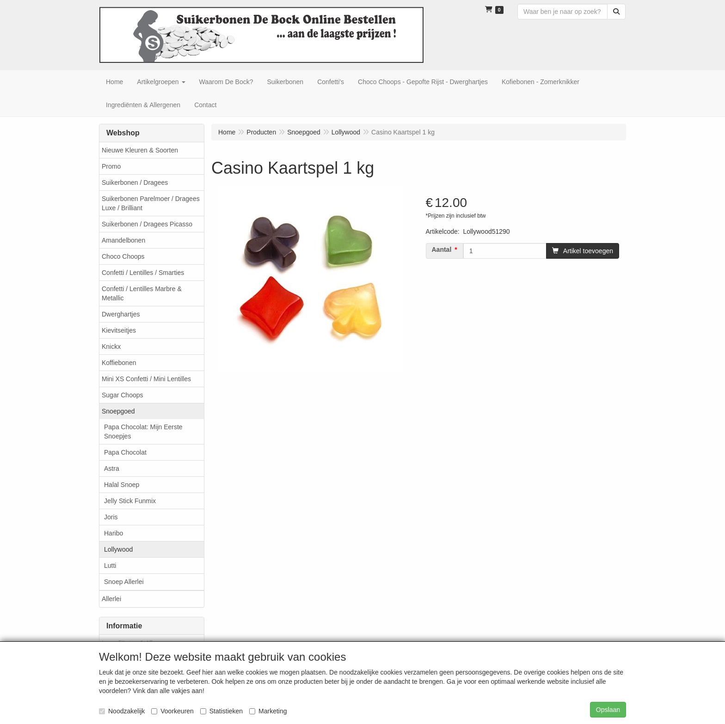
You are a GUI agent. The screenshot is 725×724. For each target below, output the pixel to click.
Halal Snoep (121, 484)
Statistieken (221, 711)
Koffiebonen (119, 362)
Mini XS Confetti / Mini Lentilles (146, 379)
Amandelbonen (123, 240)
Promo (111, 166)
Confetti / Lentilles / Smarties (143, 272)
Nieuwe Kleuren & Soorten (140, 150)
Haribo (113, 533)
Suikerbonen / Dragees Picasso (147, 224)
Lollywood (118, 549)
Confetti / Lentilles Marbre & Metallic (142, 293)
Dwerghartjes (121, 314)
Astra (111, 468)
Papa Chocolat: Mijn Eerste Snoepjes (143, 431)
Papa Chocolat (125, 452)
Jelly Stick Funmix (130, 501)
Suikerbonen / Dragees (135, 182)
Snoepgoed (118, 411)
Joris (111, 517)
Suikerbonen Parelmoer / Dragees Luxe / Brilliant (151, 203)
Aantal (442, 249)
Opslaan (608, 709)
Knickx (111, 346)
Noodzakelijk (122, 711)
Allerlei (111, 598)
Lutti (110, 565)
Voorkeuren (172, 711)
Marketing (268, 711)
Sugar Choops (122, 395)
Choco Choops (123, 256)
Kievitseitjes (119, 330)
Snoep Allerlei (124, 581)
